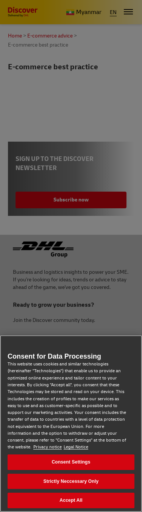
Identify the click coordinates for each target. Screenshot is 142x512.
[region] (71, 423)
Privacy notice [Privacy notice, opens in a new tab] (47, 447)
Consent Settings (70, 462)
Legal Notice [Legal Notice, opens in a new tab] (76, 447)
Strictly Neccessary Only (71, 481)
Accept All (70, 500)
